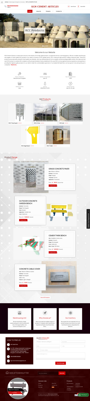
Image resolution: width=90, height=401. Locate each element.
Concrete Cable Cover (29, 269)
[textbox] (48, 341)
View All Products (45, 297)
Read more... (14, 65)
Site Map (40, 387)
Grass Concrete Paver (59, 169)
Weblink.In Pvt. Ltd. (54, 395)
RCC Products (70, 383)
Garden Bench (70, 386)
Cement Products (69, 389)
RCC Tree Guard (13, 123)
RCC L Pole (37, 123)
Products (49, 11)
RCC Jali (62, 123)
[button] (12, 6)
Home (29, 11)
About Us (38, 11)
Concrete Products (78, 384)
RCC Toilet (50, 146)
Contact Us (59, 11)
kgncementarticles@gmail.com (18, 360)
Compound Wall (79, 386)
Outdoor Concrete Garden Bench (28, 202)
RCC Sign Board (25, 146)
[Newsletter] (48, 373)
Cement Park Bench (57, 235)
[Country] (73, 346)
